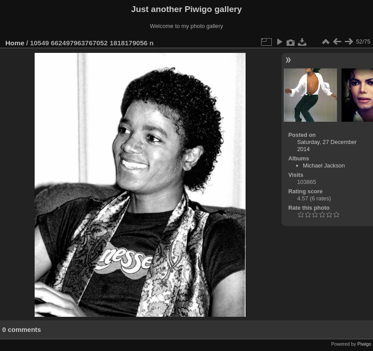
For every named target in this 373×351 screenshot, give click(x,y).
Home (14, 43)
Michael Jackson (324, 165)
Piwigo (364, 344)
